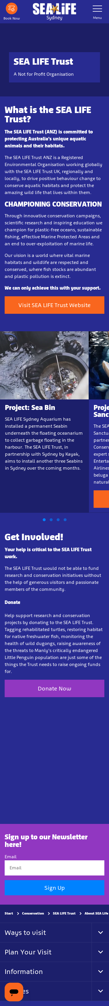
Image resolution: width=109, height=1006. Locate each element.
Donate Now (54, 688)
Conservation (33, 914)
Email (11, 856)
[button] (44, 520)
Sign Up (54, 888)
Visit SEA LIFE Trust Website (54, 305)
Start (9, 914)
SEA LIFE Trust (64, 914)
